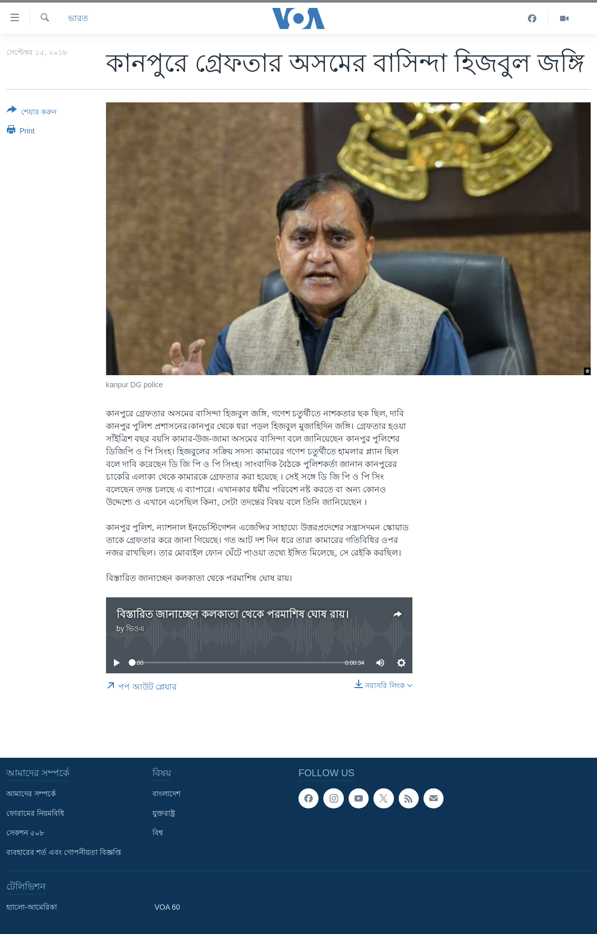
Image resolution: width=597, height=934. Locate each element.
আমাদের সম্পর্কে (31, 793)
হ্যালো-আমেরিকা (31, 907)
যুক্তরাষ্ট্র (163, 813)
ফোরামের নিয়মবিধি (35, 813)
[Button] (31, 112)
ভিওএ (135, 628)
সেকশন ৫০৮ (25, 832)
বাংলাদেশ (166, 793)
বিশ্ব (157, 832)
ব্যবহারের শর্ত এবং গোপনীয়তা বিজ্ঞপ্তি (63, 852)
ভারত (78, 18)
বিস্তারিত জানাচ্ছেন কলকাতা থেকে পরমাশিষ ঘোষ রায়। (233, 614)
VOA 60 (167, 907)
